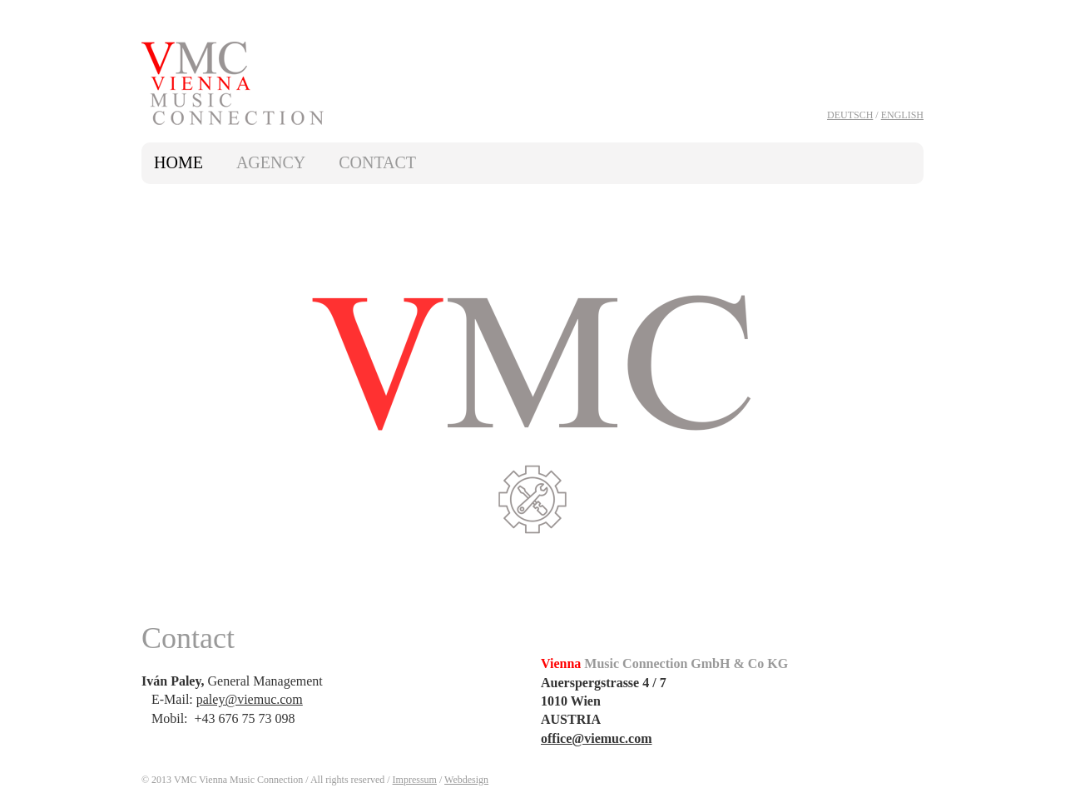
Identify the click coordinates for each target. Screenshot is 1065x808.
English (902, 115)
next (904, 405)
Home (178, 162)
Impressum (415, 780)
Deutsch (850, 115)
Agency (270, 162)
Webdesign (466, 780)
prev (160, 405)
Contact (377, 162)
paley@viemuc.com (249, 699)
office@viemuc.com (596, 738)
